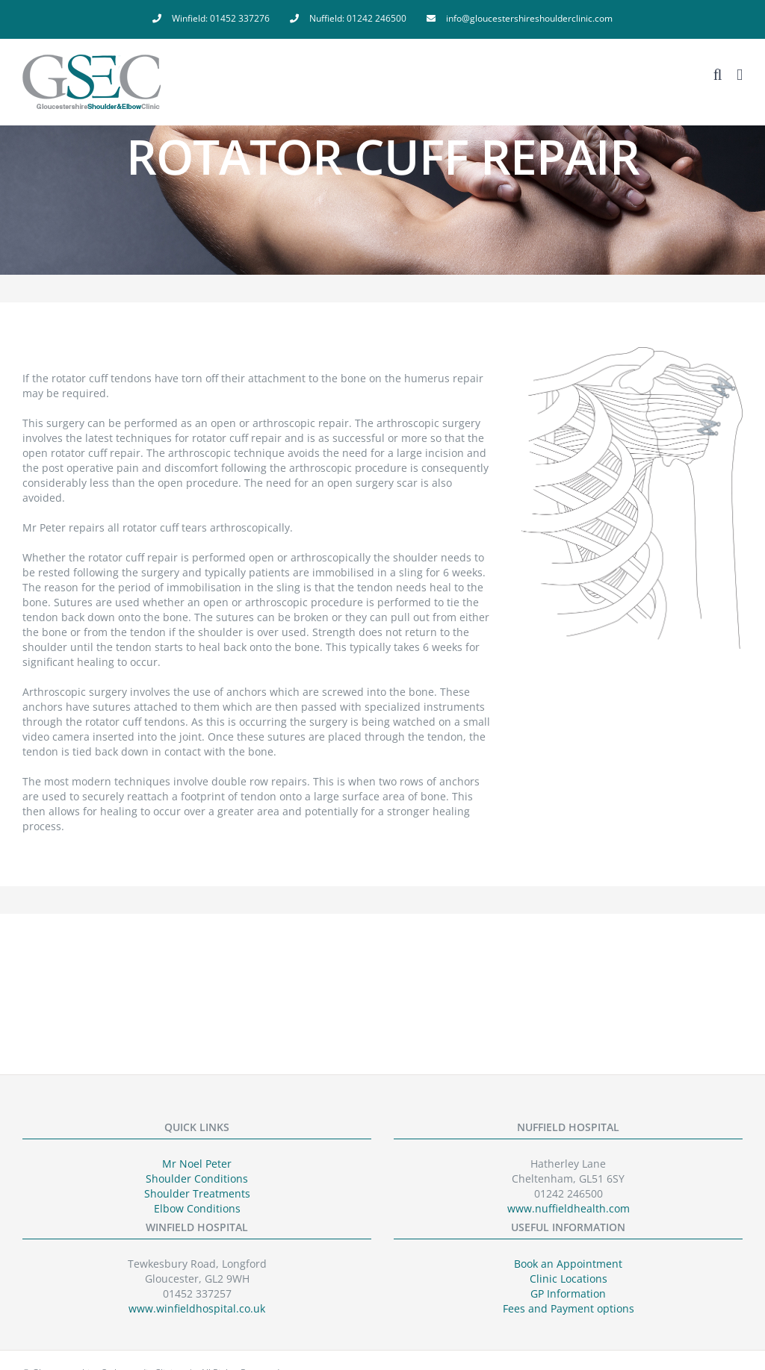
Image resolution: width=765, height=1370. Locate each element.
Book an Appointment (568, 1264)
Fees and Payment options (568, 1308)
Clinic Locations (568, 1278)
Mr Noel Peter (197, 1163)
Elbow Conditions (197, 1208)
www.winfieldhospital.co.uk (196, 1308)
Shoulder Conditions (197, 1178)
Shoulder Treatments (197, 1193)
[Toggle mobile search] (717, 75)
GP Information (568, 1293)
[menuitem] (211, 18)
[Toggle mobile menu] (740, 75)
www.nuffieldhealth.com (568, 1208)
